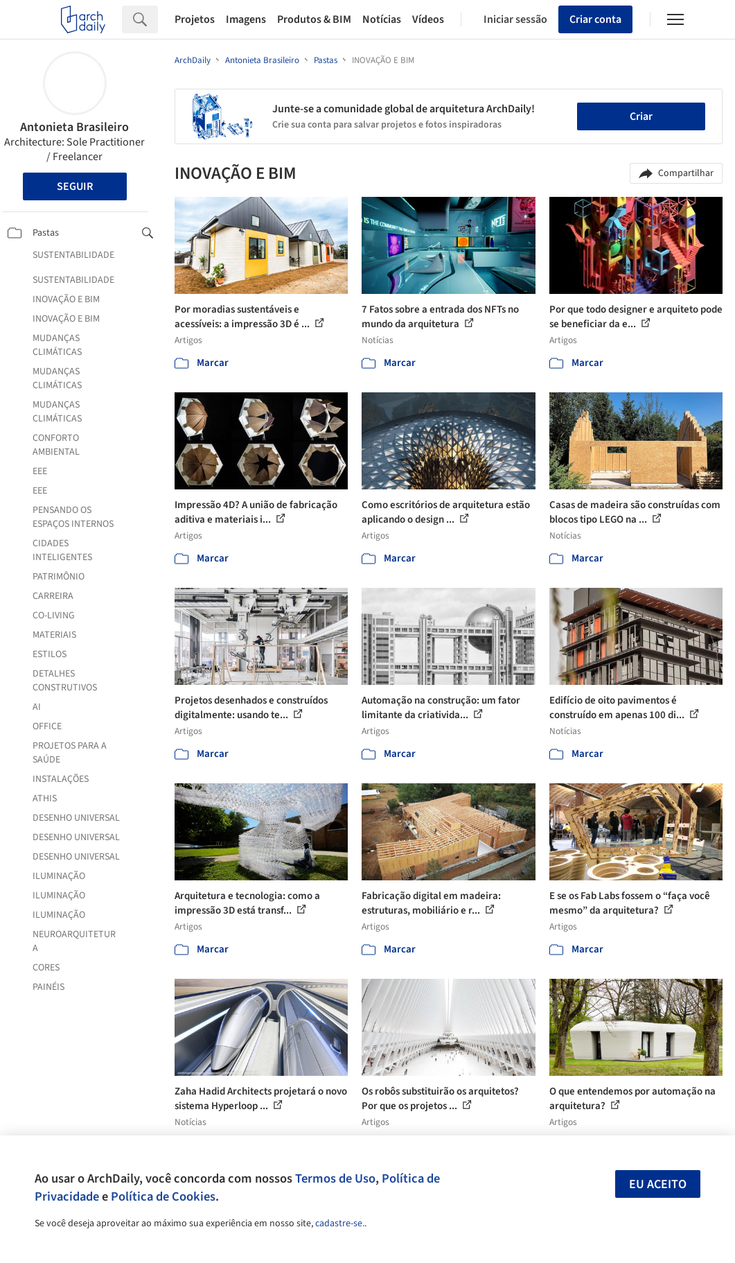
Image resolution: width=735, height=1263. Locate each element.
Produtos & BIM (314, 19)
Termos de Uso (335, 1178)
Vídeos (428, 19)
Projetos (195, 19)
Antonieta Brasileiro (74, 127)
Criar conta (595, 19)
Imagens (246, 19)
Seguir (75, 186)
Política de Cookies (163, 1196)
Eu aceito (658, 1184)
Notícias (381, 19)
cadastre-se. (339, 1223)
